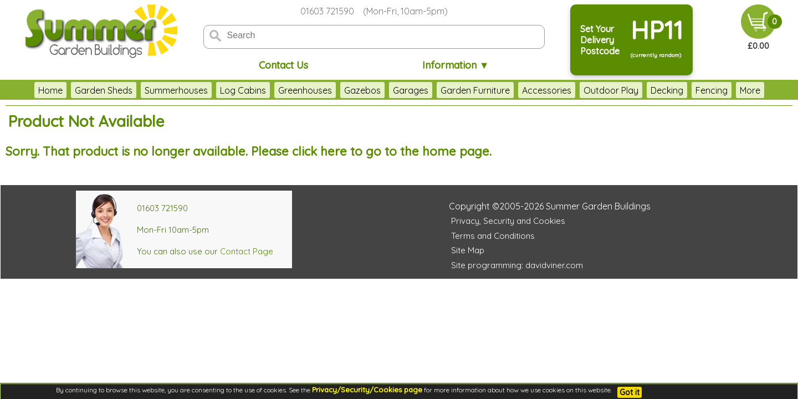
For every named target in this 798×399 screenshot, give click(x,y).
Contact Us (283, 65)
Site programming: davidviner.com (517, 265)
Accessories (519, 90)
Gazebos (335, 90)
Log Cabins (216, 90)
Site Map (467, 250)
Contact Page (246, 251)
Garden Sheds (76, 90)
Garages (383, 90)
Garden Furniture (448, 90)
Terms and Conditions (493, 236)
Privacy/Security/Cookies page (367, 389)
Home (23, 90)
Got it (630, 392)
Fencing (684, 90)
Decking (639, 90)
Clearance (734, 90)
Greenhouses (278, 90)
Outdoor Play (583, 90)
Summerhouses (149, 90)
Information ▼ (455, 65)
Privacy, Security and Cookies (508, 221)
